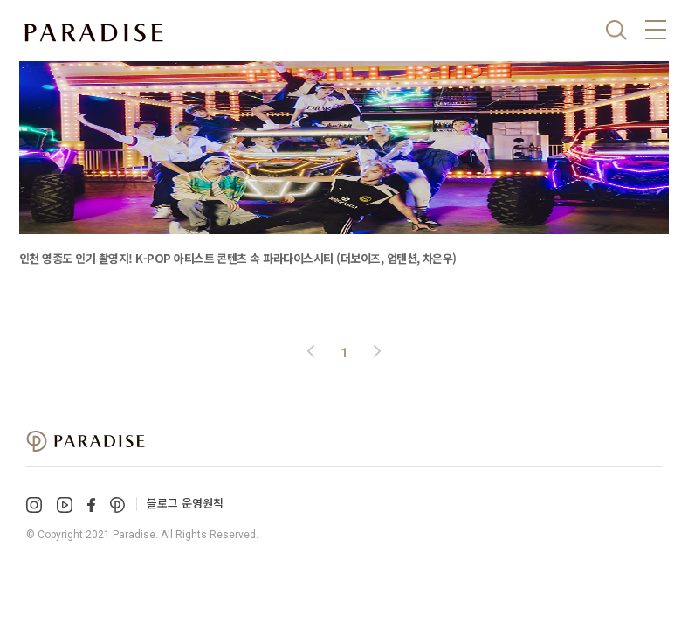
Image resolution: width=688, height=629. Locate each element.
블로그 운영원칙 (185, 502)
